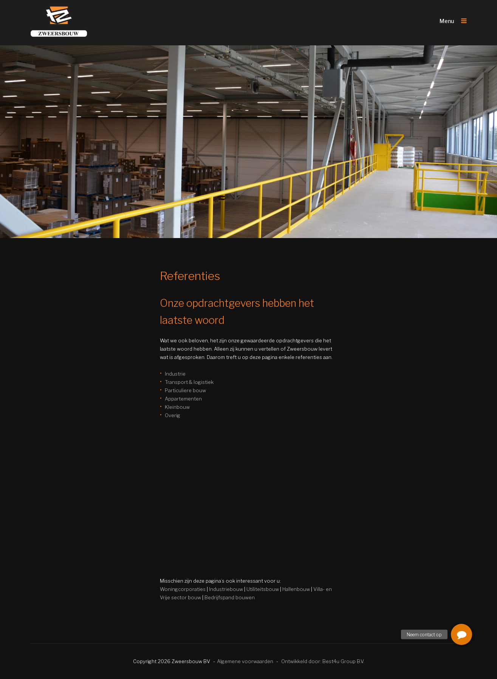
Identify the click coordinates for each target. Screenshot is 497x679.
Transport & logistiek (189, 382)
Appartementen (183, 399)
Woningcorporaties (183, 589)
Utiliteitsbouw (262, 589)
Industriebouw (226, 589)
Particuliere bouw (185, 390)
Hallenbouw (296, 589)
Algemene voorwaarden (245, 661)
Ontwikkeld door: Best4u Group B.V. (322, 661)
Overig (172, 415)
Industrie (175, 374)
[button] (461, 634)
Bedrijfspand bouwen (229, 597)
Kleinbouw (177, 407)
